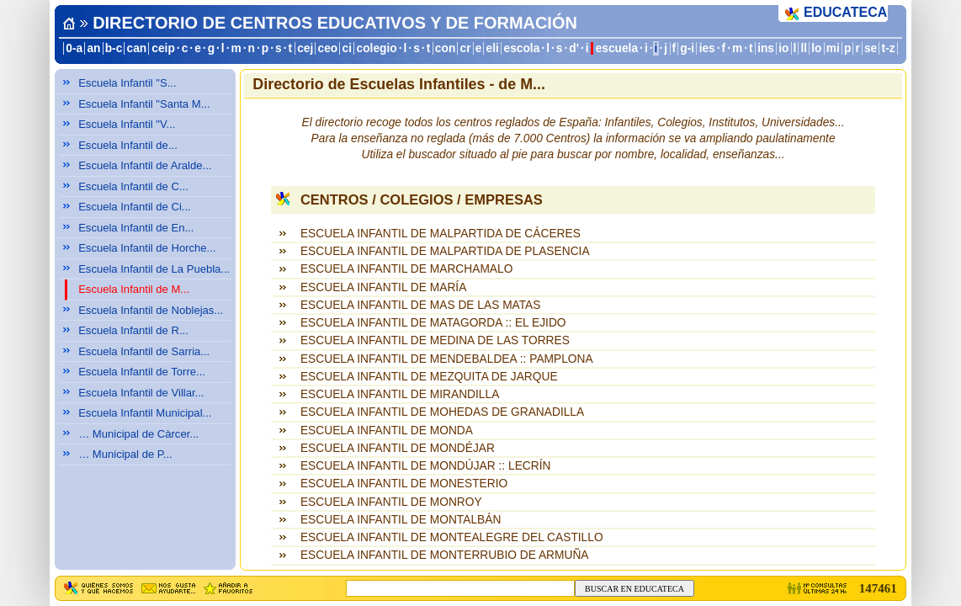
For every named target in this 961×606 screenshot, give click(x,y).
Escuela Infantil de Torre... (141, 371)
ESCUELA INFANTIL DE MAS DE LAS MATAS (420, 305)
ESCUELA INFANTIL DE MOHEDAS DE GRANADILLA (442, 412)
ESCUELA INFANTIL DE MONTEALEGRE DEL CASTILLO (451, 537)
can (137, 48)
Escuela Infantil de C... (133, 186)
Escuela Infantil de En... (136, 227)
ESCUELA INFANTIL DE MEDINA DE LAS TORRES (435, 340)
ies (707, 48)
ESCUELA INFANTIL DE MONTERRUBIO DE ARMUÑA (444, 555)
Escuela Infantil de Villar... (141, 392)
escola (521, 48)
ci (346, 48)
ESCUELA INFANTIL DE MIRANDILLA (399, 394)
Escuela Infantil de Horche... (146, 248)
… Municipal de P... (125, 454)
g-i (687, 48)
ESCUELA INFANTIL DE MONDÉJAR (397, 448)
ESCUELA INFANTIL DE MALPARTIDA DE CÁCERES (440, 233)
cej (305, 48)
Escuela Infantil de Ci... (134, 206)
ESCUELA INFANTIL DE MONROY (391, 502)
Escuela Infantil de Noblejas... (150, 310)
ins (765, 48)
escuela (617, 48)
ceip (163, 48)
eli (492, 48)
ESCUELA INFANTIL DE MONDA (386, 430)
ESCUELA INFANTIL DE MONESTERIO (403, 483)
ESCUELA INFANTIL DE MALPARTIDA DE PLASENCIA (445, 251)
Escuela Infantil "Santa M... (144, 104)
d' (574, 48)
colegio (377, 48)
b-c (114, 48)
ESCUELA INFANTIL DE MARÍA (383, 287)
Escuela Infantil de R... (133, 330)
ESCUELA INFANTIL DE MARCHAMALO (406, 269)
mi (833, 48)
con (445, 48)
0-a (74, 48)
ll (804, 48)
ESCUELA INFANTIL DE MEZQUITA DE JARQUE (429, 376)
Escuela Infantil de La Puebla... (154, 269)
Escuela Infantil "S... (127, 83)
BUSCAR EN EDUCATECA (634, 588)
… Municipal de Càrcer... (138, 434)
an (93, 48)
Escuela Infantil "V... (126, 124)
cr (465, 48)
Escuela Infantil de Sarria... (144, 351)
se (870, 48)
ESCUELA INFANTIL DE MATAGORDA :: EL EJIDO (433, 322)
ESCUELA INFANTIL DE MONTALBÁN (400, 519)
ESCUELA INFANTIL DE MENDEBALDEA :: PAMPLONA (446, 359)
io (783, 48)
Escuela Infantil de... (128, 145)
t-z (888, 48)
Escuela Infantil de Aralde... (144, 165)
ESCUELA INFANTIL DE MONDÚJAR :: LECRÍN (425, 466)
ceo (328, 48)
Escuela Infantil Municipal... (144, 413)
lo (816, 48)
